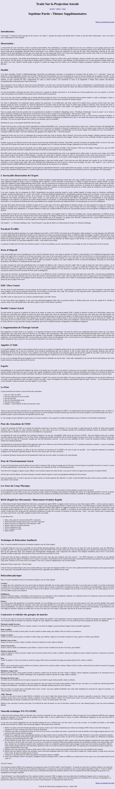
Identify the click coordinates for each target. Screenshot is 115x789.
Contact (58, 9)
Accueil (51, 9)
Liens (64, 9)
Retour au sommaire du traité (105, 22)
